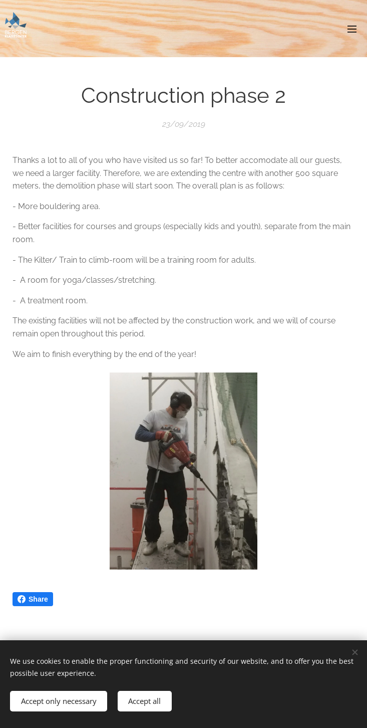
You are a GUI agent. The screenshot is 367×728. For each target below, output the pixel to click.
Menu (351, 29)
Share (33, 599)
